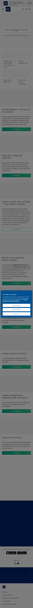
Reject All (16, 313)
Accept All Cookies (16, 309)
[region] (16, 304)
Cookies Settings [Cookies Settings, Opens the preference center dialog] (16, 305)
